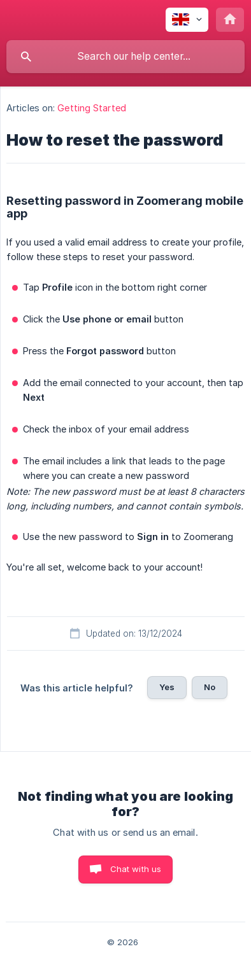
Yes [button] (167, 687)
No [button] (209, 687)
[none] (187, 20)
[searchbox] (125, 56)
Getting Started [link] (91, 107)
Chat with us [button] (136, 869)
